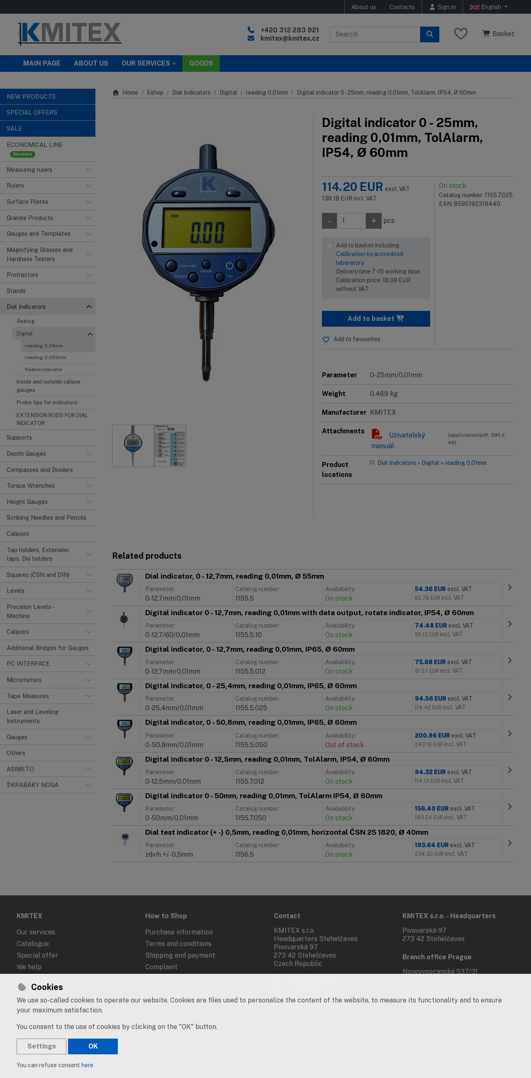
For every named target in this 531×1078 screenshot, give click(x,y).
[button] (88, 170)
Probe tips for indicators (47, 402)
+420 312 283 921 (290, 30)
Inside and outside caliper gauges (49, 386)
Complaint (161, 967)
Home (125, 92)
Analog (25, 321)
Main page (42, 63)
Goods (201, 63)
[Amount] (351, 221)
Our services (36, 932)
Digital (25, 333)
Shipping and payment (180, 955)
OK (93, 1046)
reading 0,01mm (44, 346)
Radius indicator (44, 369)
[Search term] (375, 34)
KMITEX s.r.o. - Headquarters (449, 916)
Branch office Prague (437, 957)
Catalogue (33, 944)
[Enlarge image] (208, 266)
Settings (41, 1046)
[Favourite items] (461, 34)
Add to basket (376, 319)
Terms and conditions (178, 944)
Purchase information (179, 932)
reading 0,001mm (45, 357)
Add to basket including (381, 267)
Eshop (155, 92)
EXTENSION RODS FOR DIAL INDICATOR (52, 419)
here (87, 1065)
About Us (91, 63)
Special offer (37, 955)
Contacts (402, 6)
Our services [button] (146, 63)
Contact (287, 916)
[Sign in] (442, 7)
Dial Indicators (191, 92)
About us (363, 6)
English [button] (486, 7)
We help (29, 967)
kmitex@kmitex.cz (290, 38)
